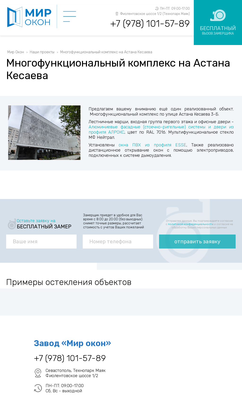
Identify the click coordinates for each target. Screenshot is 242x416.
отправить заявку (197, 241)
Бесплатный (218, 30)
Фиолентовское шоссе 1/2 (72, 375)
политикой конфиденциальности (190, 224)
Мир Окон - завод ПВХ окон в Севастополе (31, 17)
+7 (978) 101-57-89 (150, 23)
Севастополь (58, 370)
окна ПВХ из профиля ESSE (152, 145)
